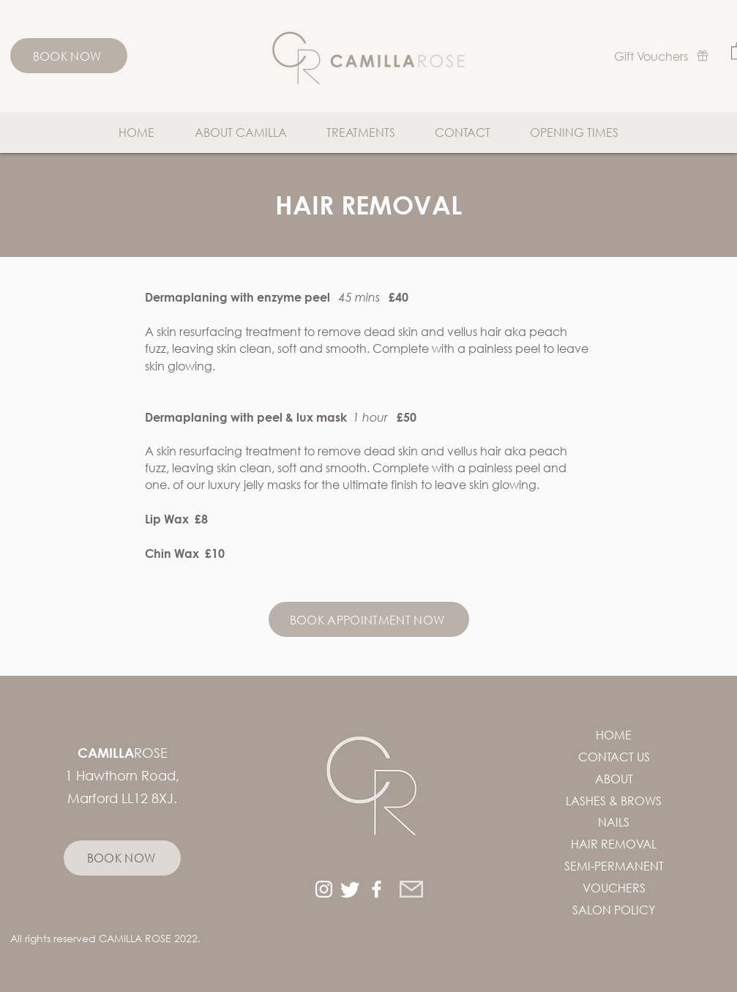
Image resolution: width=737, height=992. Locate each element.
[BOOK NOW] (68, 55)
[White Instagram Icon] (324, 889)
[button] (361, 132)
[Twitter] (350, 889)
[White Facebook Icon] (376, 889)
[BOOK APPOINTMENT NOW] (369, 619)
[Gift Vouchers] (661, 55)
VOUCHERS (614, 887)
